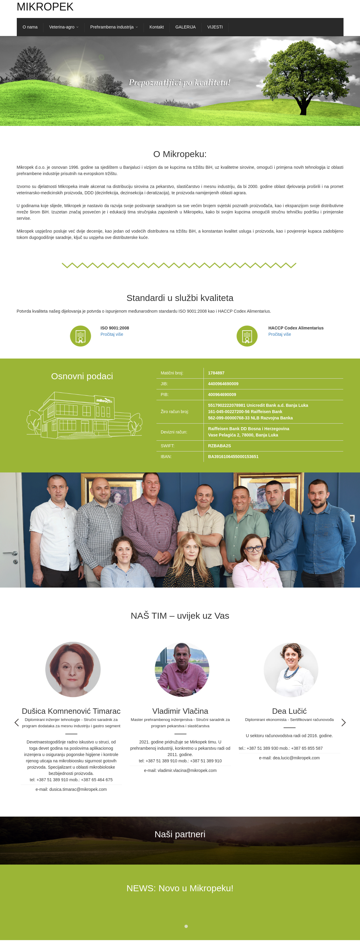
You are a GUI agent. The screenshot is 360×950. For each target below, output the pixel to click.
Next (343, 722)
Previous (16, 722)
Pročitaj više (112, 334)
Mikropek (45, 7)
